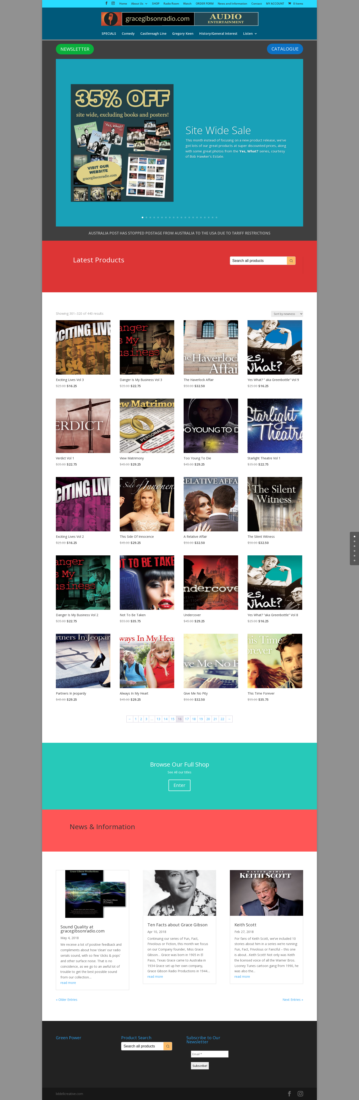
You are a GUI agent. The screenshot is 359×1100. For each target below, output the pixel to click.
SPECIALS (108, 34)
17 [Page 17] (187, 719)
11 (181, 217)
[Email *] (209, 1054)
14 (193, 217)
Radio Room (171, 3)
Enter (179, 785)
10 (177, 217)
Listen (248, 34)
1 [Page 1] (136, 719)
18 (208, 217)
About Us (137, 3)
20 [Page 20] (208, 719)
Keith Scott (245, 924)
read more (68, 982)
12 (185, 217)
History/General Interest (219, 34)
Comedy (128, 34)
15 (197, 217)
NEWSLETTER (74, 49)
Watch (187, 3)
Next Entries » (293, 999)
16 (201, 217)
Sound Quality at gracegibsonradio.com (82, 929)
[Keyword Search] (258, 261)
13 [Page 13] (158, 719)
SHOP (155, 3)
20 (216, 217)
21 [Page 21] (215, 719)
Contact (256, 3)
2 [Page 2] (141, 719)
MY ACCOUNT (275, 3)
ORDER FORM (205, 3)
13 (189, 217)
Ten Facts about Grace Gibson (177, 924)
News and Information (232, 3)
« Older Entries (66, 999)
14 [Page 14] (165, 719)
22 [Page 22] (222, 719)
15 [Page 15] (172, 719)
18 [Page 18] (194, 719)
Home (123, 3)
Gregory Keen (183, 34)
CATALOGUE (285, 49)
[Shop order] (287, 314)
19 (212, 217)
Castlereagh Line (153, 34)
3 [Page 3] (146, 719)
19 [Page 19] (201, 719)
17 (205, 217)
